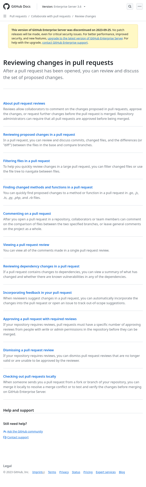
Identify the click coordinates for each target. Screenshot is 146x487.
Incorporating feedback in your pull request (37, 292)
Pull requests (18, 16)
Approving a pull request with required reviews (40, 319)
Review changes (85, 16)
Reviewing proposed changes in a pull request (39, 134)
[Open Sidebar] (5, 16)
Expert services (106, 472)
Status (76, 472)
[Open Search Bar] (130, 6)
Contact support (16, 437)
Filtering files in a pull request (26, 161)
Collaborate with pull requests (51, 16)
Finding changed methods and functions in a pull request (48, 187)
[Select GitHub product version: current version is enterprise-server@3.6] (63, 6)
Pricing (87, 472)
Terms (52, 472)
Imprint (37, 472)
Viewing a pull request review (26, 244)
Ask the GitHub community (23, 431)
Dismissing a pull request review (28, 350)
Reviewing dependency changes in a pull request (41, 266)
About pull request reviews (24, 103)
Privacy (64, 472)
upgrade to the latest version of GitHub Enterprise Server (85, 38)
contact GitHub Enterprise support (65, 42)
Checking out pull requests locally (29, 376)
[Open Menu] (139, 6)
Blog (122, 472)
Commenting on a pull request (27, 213)
